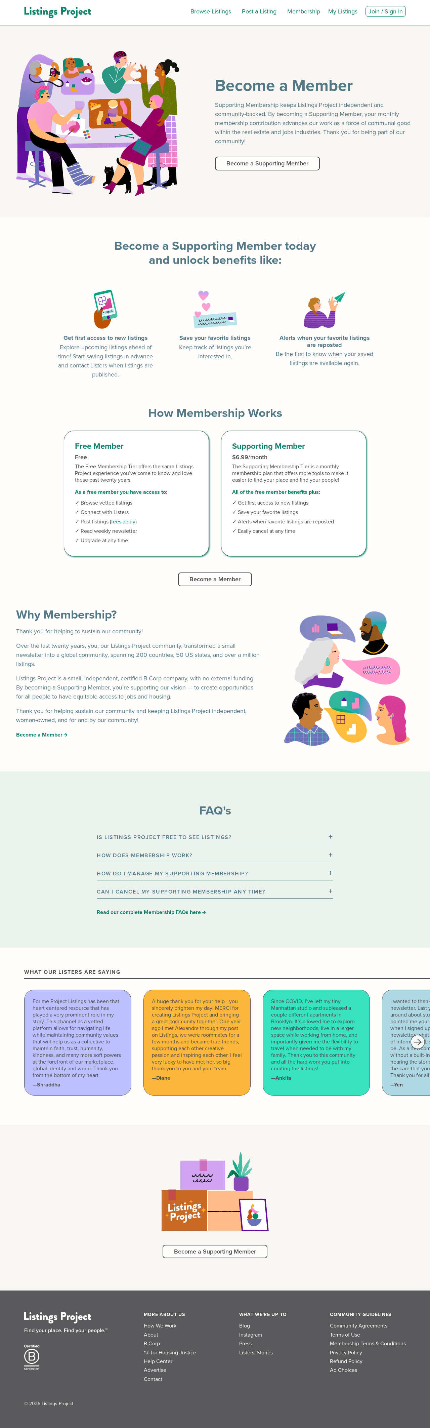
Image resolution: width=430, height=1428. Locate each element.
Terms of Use (345, 1335)
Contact (153, 1379)
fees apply (123, 521)
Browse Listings (210, 11)
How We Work (160, 1325)
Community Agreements (358, 1325)
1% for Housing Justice (170, 1352)
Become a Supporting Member (267, 163)
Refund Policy (346, 1361)
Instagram (250, 1335)
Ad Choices (343, 1370)
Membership (303, 11)
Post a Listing (259, 11)
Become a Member (215, 579)
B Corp (152, 1343)
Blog (244, 1325)
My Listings (342, 11)
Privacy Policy (346, 1352)
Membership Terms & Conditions (368, 1343)
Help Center (158, 1361)
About (151, 1335)
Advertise (155, 1370)
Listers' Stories (256, 1352)
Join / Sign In (386, 11)
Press (245, 1343)
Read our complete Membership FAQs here (151, 912)
